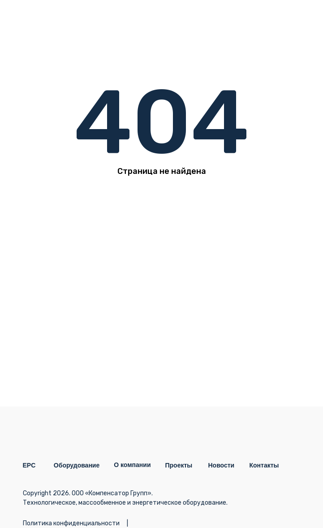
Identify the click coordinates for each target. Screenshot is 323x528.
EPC (29, 465)
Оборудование (76, 465)
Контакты (264, 465)
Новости (221, 465)
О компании (132, 464)
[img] (291, 20)
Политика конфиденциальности (71, 523)
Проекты (179, 465)
